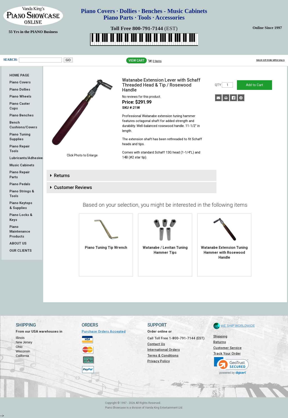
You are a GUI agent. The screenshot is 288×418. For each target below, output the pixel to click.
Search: (10, 59)
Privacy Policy (158, 361)
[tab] (131, 175)
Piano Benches (21, 115)
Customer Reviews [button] (73, 187)
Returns (219, 342)
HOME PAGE (19, 75)
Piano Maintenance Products (19, 231)
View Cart (136, 60)
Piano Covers (20, 82)
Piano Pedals (19, 184)
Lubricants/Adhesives (21, 158)
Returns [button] (62, 175)
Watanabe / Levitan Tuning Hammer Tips (165, 250)
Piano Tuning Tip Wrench (106, 247)
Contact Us (156, 344)
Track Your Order (227, 353)
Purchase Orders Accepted (104, 331)
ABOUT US (18, 243)
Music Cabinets (21, 165)
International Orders (163, 350)
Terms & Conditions (162, 356)
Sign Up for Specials (270, 60)
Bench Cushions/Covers (21, 124)
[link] (231, 366)
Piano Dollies (19, 89)
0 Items (157, 61)
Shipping (220, 336)
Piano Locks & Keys (20, 217)
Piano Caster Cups (19, 106)
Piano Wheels (20, 96)
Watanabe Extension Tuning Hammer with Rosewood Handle (224, 252)
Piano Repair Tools (19, 148)
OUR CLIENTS (20, 251)
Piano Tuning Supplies (19, 136)
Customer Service (227, 348)
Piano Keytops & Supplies (20, 205)
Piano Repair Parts (19, 174)
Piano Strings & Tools (21, 193)
